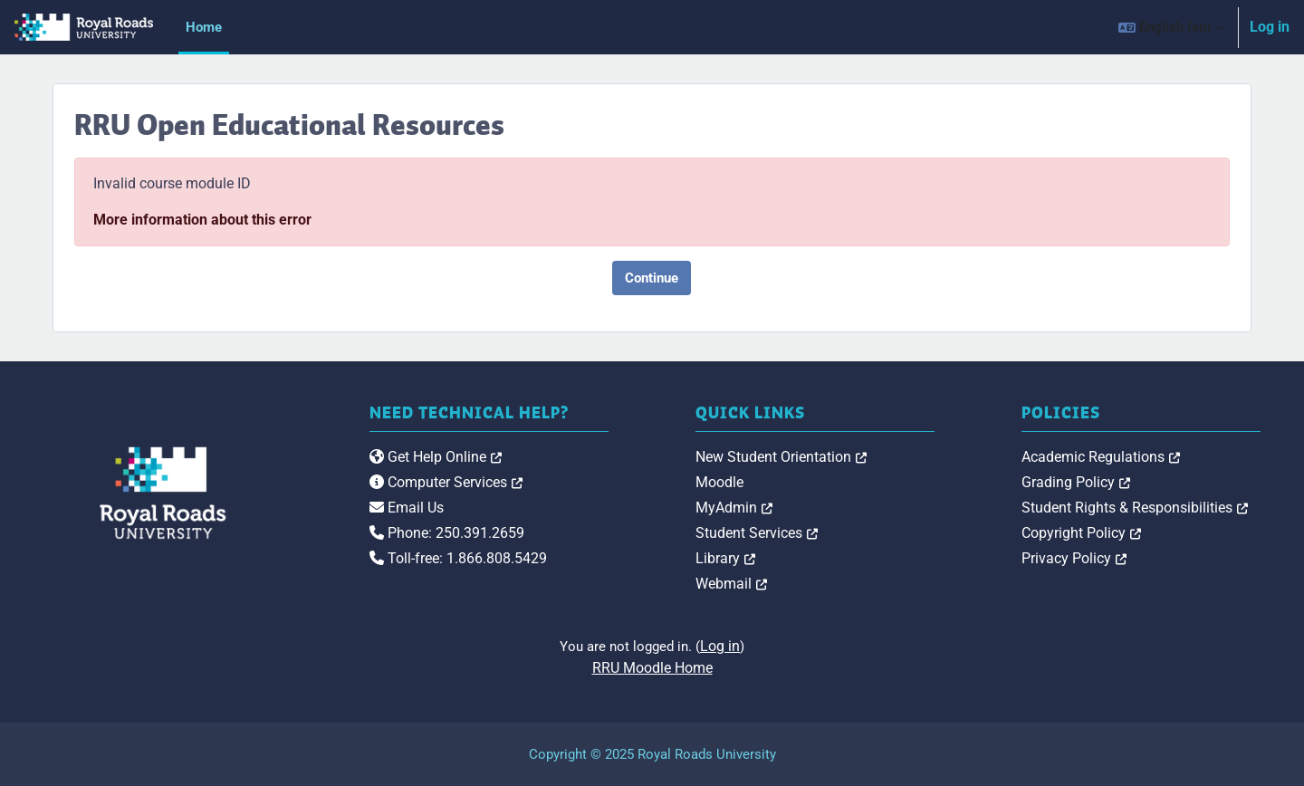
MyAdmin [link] (733, 507)
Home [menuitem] (204, 27)
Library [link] (725, 558)
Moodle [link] (719, 482)
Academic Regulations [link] (1100, 456)
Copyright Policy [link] (1081, 533)
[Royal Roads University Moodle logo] (163, 492)
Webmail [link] (731, 583)
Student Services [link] (756, 533)
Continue (651, 278)
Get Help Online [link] (435, 456)
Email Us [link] (406, 507)
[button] (1170, 27)
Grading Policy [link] (1075, 482)
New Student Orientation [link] (781, 456)
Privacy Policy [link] (1074, 558)
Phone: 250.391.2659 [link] (446, 533)
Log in (1270, 26)
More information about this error (202, 219)
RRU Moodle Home (652, 667)
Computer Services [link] (446, 482)
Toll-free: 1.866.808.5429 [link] (458, 558)
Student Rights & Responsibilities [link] (1134, 507)
